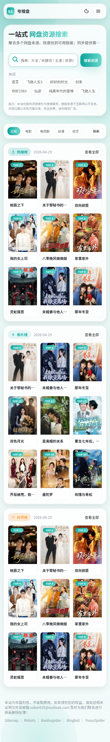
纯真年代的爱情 (61, 90)
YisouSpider (95, 720)
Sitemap (11, 720)
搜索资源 (91, 60)
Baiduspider (51, 720)
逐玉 (15, 81)
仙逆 (37, 90)
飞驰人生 (88, 90)
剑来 (78, 81)
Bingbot (73, 720)
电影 (28, 131)
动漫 (61, 131)
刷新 (96, 131)
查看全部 (92, 151)
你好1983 (19, 90)
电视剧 (45, 131)
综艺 (75, 131)
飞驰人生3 (34, 81)
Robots (29, 720)
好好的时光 (59, 81)
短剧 (14, 131)
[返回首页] (18, 11)
